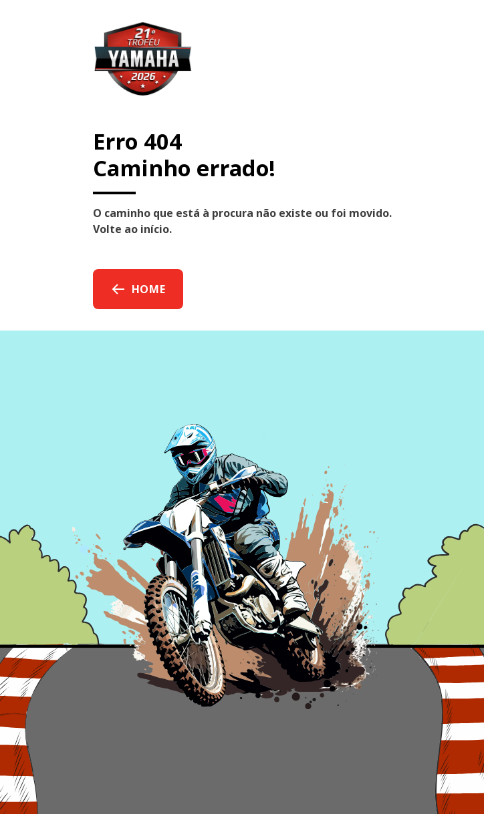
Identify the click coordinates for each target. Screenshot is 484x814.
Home (138, 289)
